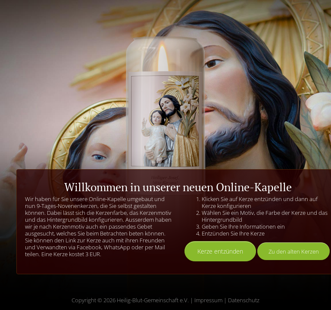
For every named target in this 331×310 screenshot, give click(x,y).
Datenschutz (243, 300)
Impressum (208, 300)
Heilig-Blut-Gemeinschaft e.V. (153, 300)
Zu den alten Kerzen (294, 251)
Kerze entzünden (220, 251)
